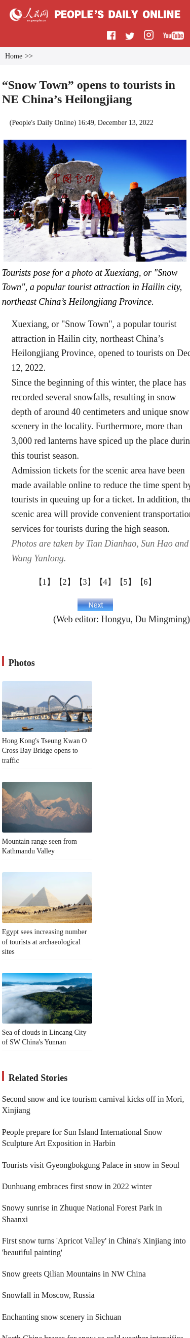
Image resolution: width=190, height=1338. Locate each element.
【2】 (65, 582)
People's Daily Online (42, 122)
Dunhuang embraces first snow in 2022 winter (77, 1186)
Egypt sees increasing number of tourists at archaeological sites (44, 941)
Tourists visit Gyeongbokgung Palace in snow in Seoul (90, 1165)
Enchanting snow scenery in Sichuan (62, 1317)
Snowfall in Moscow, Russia (48, 1295)
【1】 (44, 582)
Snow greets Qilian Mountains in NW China (74, 1273)
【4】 (105, 582)
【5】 (126, 582)
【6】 (146, 582)
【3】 (85, 582)
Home (13, 56)
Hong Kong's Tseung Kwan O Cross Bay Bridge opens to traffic (44, 750)
